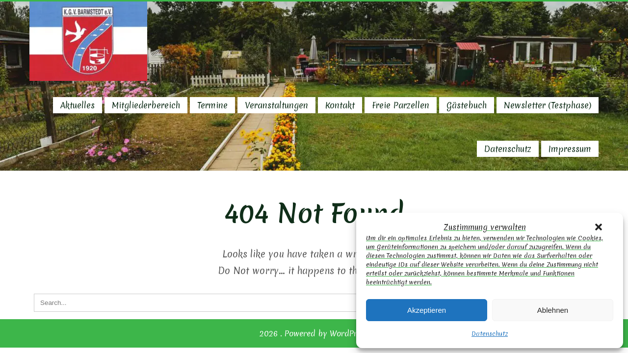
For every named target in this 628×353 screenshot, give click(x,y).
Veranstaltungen (276, 105)
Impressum (570, 148)
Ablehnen (552, 310)
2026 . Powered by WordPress (314, 333)
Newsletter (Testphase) (547, 105)
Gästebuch (466, 105)
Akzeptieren (426, 310)
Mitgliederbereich (146, 105)
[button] (598, 227)
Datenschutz (489, 333)
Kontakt (340, 105)
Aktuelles (77, 105)
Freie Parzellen (400, 105)
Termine (212, 105)
